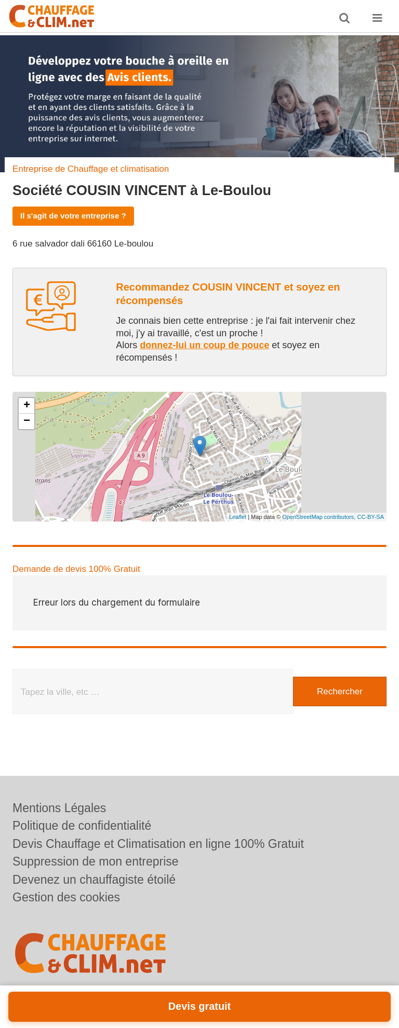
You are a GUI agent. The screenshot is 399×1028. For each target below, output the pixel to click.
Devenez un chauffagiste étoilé (94, 879)
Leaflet (237, 517)
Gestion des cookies (66, 897)
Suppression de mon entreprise (95, 861)
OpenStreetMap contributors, (319, 517)
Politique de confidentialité (81, 825)
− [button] (26, 421)
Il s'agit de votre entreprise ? (73, 215)
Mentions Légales (59, 808)
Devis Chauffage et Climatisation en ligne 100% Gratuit (158, 844)
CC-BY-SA (370, 517)
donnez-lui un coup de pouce (204, 345)
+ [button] (26, 406)
